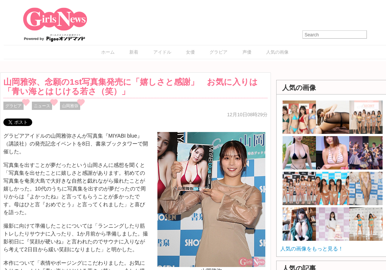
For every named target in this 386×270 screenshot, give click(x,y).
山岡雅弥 (70, 106)
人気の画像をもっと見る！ (311, 249)
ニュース (42, 106)
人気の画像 (277, 52)
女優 (190, 52)
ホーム (108, 52)
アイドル (162, 52)
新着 (133, 52)
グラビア (218, 52)
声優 (246, 52)
